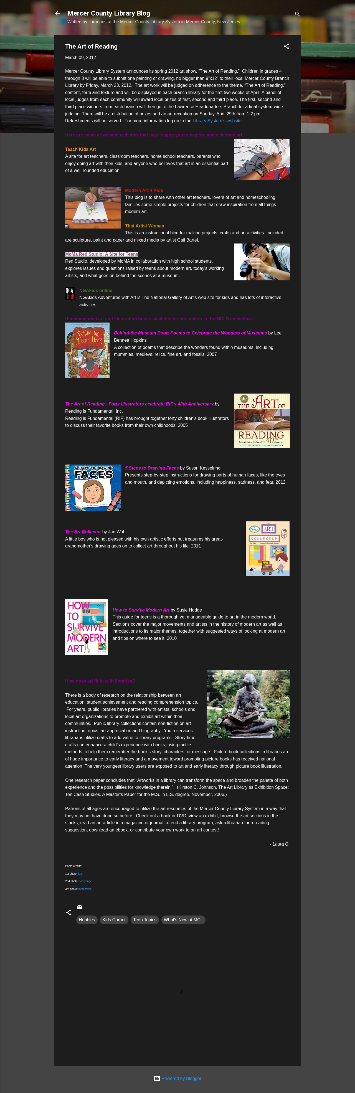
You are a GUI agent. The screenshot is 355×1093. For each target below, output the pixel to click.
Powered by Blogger (178, 1078)
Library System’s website (216, 120)
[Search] (297, 15)
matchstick (85, 889)
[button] (286, 47)
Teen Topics (144, 919)
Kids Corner (114, 919)
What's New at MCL (183, 919)
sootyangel (85, 881)
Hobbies (87, 919)
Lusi (80, 873)
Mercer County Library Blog (108, 13)
